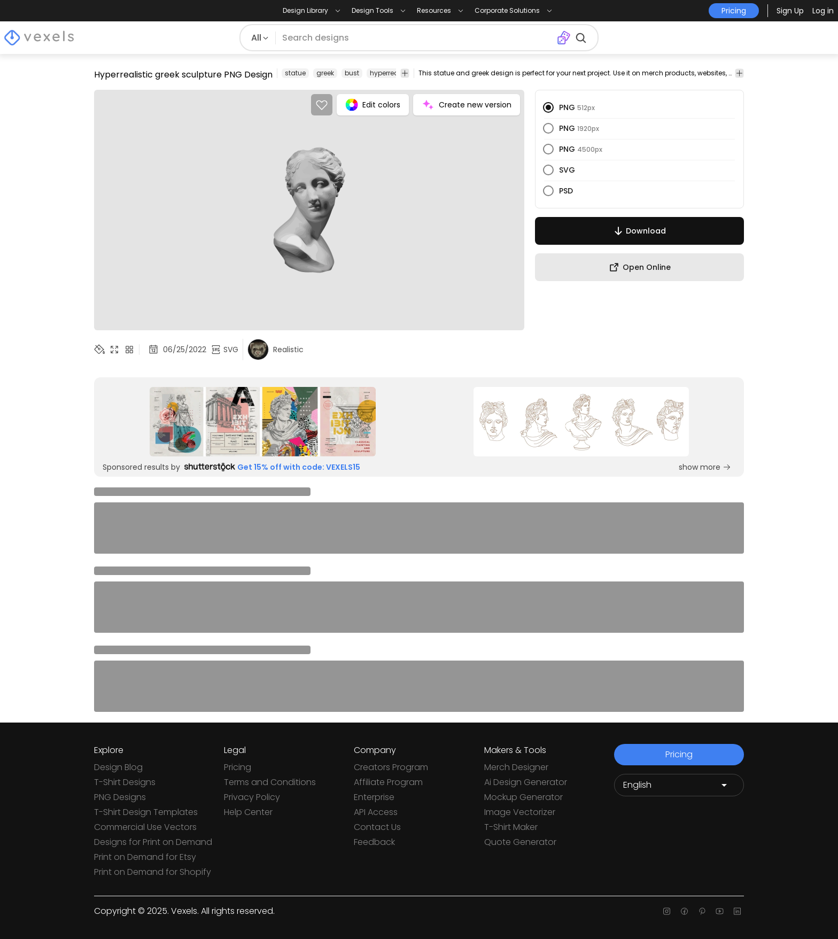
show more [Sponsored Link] (705, 467)
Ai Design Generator (525, 782)
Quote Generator (520, 842)
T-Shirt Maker (511, 827)
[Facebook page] (684, 911)
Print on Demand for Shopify (152, 872)
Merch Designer (516, 767)
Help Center (248, 812)
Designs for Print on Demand (153, 842)
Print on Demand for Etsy (145, 857)
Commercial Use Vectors (145, 827)
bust (352, 72)
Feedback (374, 842)
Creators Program (391, 767)
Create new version (466, 104)
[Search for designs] (416, 38)
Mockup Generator (523, 797)
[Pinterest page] (702, 911)
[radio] (548, 107)
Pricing (237, 767)
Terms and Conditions (270, 782)
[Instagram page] (666, 911)
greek (325, 72)
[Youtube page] (719, 911)
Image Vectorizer (519, 812)
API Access (376, 812)
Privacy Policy (252, 797)
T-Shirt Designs (125, 782)
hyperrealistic (392, 72)
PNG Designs (120, 797)
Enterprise (374, 797)
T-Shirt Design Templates (146, 812)
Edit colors (372, 104)
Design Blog (118, 767)
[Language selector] (679, 785)
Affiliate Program (388, 782)
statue (295, 72)
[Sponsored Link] (263, 422)
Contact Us (377, 827)
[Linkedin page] (737, 911)
